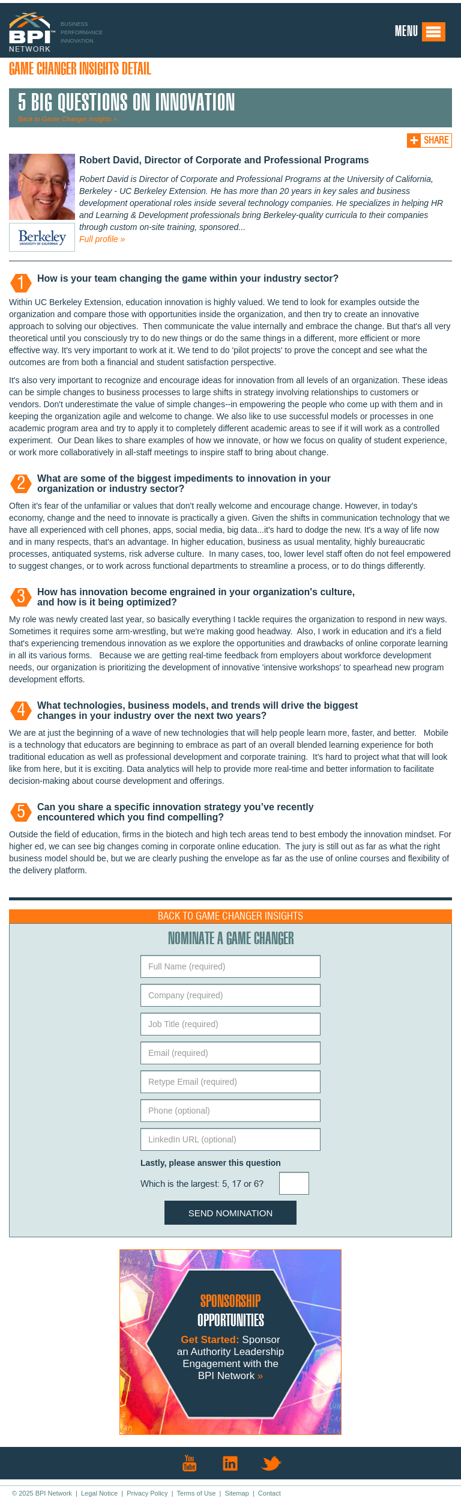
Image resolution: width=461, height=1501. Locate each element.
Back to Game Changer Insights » (67, 119)
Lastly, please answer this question (210, 1163)
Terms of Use (196, 1493)
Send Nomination (230, 1213)
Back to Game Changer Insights (230, 916)
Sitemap (236, 1493)
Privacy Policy (147, 1493)
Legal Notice (99, 1493)
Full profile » (102, 239)
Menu (420, 32)
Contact (269, 1493)
